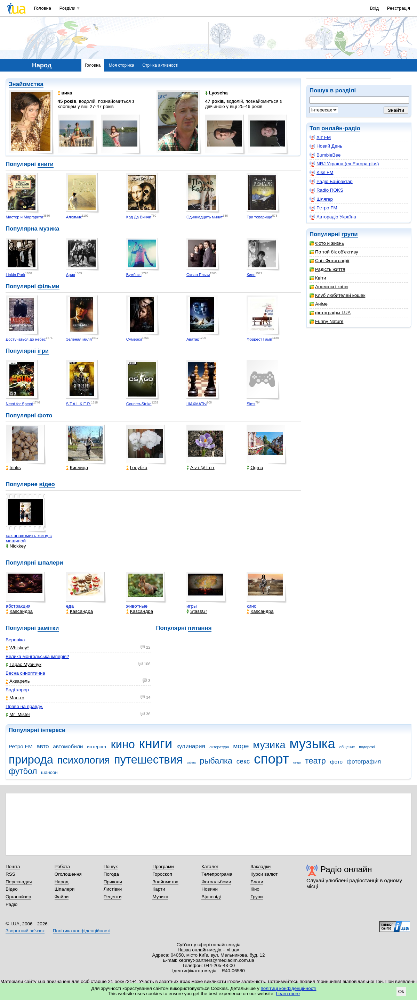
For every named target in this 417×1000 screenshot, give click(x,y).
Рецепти (113, 896)
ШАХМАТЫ (196, 404)
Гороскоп (162, 874)
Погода (111, 874)
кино (251, 606)
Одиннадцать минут (204, 217)
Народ (62, 881)
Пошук (111, 866)
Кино (251, 275)
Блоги (256, 881)
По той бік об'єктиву (334, 252)
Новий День (326, 146)
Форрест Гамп (259, 339)
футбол (23, 771)
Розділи (67, 8)
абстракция (18, 606)
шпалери (50, 562)
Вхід (374, 8)
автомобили (68, 746)
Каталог (209, 866)
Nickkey (16, 546)
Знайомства (26, 84)
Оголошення (68, 874)
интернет (96, 746)
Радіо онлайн (346, 869)
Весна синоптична (25, 673)
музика (49, 228)
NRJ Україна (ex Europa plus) (344, 164)
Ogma (255, 467)
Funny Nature (326, 321)
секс (243, 761)
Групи (256, 896)
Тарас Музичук (23, 664)
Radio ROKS (326, 190)
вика (65, 92)
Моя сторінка (121, 65)
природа (31, 759)
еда (70, 606)
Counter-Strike (139, 404)
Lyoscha (216, 92)
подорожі (367, 747)
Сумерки (134, 339)
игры (191, 606)
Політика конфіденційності (81, 930)
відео (47, 484)
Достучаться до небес (26, 339)
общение (347, 747)
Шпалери (64, 889)
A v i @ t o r (200, 467)
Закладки (260, 866)
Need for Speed (19, 404)
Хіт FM (320, 137)
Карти (158, 889)
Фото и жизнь (327, 243)
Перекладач (19, 881)
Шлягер (321, 199)
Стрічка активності (160, 65)
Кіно (254, 889)
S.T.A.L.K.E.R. (78, 404)
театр (315, 760)
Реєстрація (398, 8)
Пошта (13, 866)
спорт (271, 758)
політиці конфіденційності (288, 988)
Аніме (319, 304)
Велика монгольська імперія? (37, 656)
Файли (62, 896)
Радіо (11, 904)
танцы (297, 762)
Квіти (318, 278)
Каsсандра (19, 611)
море (241, 746)
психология (83, 760)
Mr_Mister (18, 714)
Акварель (18, 681)
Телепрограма (216, 874)
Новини (209, 889)
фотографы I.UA (330, 312)
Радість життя (327, 269)
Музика (160, 896)
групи (350, 234)
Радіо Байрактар (331, 181)
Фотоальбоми (216, 881)
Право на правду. (24, 706)
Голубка (136, 467)
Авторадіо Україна (333, 217)
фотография (364, 761)
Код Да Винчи (138, 217)
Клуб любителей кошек (337, 295)
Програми (163, 866)
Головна (42, 8)
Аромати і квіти (329, 286)
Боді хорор (17, 689)
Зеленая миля (79, 339)
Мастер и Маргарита (24, 217)
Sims (251, 404)
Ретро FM (323, 208)
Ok (401, 991)
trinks (13, 467)
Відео (12, 889)
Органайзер (18, 896)
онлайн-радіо (340, 128)
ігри (43, 351)
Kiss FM (322, 172)
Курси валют (264, 874)
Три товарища (259, 217)
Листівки (113, 889)
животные (136, 606)
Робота (62, 866)
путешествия (148, 759)
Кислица (77, 467)
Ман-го (15, 697)
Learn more (288, 993)
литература (219, 747)
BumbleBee (325, 155)
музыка (312, 743)
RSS (10, 874)
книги (46, 164)
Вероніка (15, 639)
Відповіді (211, 896)
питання (199, 628)
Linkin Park (15, 275)
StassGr (196, 611)
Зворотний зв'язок (25, 930)
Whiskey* (17, 647)
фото (45, 415)
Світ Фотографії (329, 260)
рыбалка (216, 760)
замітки (48, 628)
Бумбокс (134, 275)
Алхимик (74, 217)
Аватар (192, 339)
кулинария (190, 746)
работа (191, 762)
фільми (48, 286)
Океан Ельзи (198, 275)
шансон (49, 772)
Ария (70, 275)
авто (43, 746)
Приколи (113, 881)
